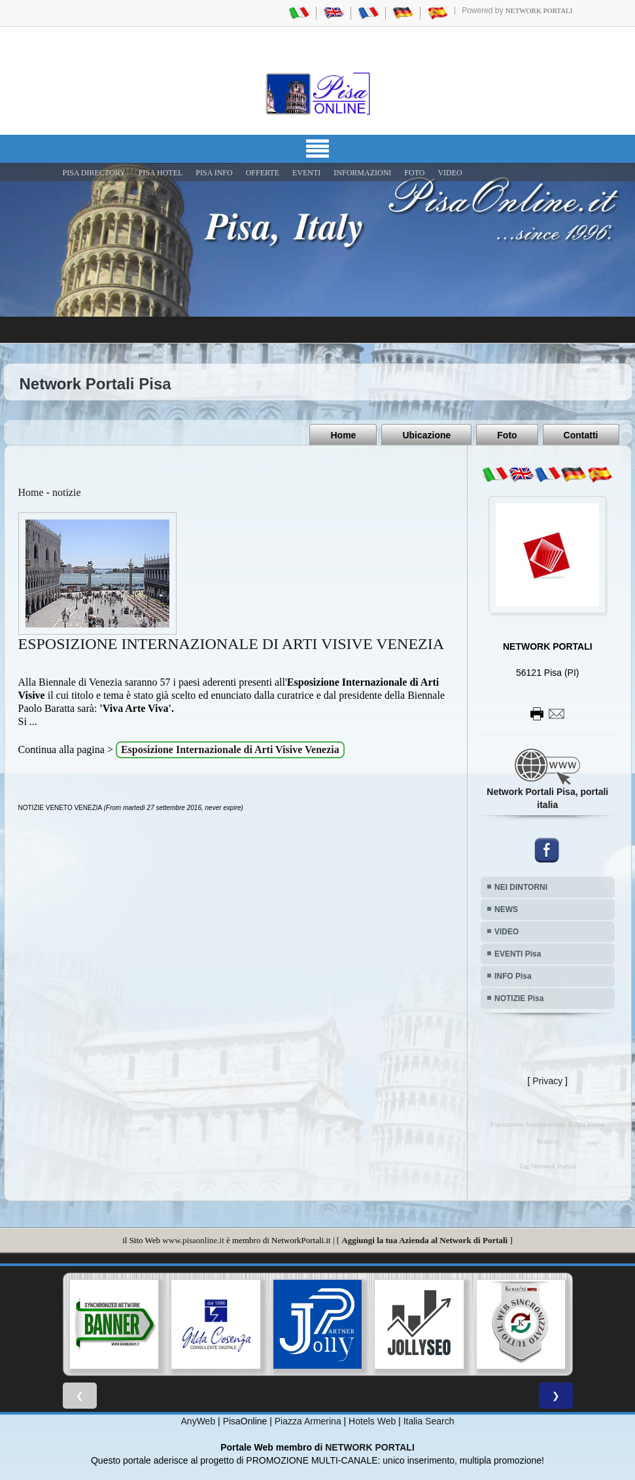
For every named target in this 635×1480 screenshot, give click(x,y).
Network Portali (539, 10)
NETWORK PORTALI (370, 1447)
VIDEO (450, 172)
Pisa (232, 1421)
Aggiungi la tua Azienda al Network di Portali (424, 1240)
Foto (507, 435)
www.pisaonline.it (193, 1240)
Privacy (547, 1081)
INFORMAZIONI (362, 172)
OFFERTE (262, 172)
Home (343, 435)
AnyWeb (198, 1421)
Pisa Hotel (161, 172)
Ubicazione (426, 435)
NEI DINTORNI (520, 887)
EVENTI (306, 172)
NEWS (506, 909)
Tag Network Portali (547, 1166)
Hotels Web (372, 1421)
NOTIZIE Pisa (518, 998)
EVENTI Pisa (517, 954)
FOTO (414, 172)
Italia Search (429, 1421)
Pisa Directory (94, 172)
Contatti (581, 435)
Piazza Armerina (308, 1421)
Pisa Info (214, 172)
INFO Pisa (513, 976)
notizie (66, 492)
